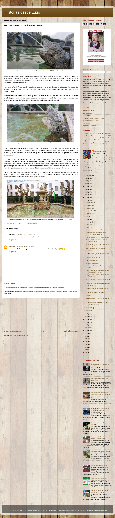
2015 (86, 319)
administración (102, 136)
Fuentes (88, 295)
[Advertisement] (40, 314)
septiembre (90, 211)
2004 (86, 341)
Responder (12, 240)
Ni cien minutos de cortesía (99, 465)
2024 (86, 184)
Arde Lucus (86, 136)
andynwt (85, 510)
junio (88, 219)
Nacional (108, 138)
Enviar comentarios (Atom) (21, 335)
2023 (86, 186)
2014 (86, 322)
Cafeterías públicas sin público (95, 292)
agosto (88, 213)
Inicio (43, 331)
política (98, 134)
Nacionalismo (95, 144)
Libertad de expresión (93, 257)
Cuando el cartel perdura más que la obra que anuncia (97, 303)
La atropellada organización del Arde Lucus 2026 (101, 452)
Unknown (12, 246)
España (100, 140)
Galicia (102, 138)
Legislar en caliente (92, 260)
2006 (86, 336)
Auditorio (85, 142)
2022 (86, 189)
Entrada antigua (71, 331)
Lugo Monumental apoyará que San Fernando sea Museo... (97, 271)
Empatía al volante (92, 263)
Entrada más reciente (13, 331)
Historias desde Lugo (22, 12)
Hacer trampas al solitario (99, 478)
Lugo (85, 133)
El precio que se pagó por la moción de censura (100, 365)
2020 (86, 195)
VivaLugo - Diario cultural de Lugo (93, 118)
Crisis (109, 136)
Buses (108, 143)
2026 (86, 178)
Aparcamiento (96, 142)
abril (87, 224)
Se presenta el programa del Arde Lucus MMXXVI (100, 409)
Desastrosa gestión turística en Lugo (97, 230)
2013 (86, 325)
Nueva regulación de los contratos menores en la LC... (96, 240)
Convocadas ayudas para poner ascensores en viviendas (96, 233)
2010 (86, 333)
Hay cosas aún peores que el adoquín (98, 237)
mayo (88, 222)
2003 (86, 344)
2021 (86, 192)
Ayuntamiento (87, 138)
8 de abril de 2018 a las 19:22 (25, 246)
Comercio (96, 138)
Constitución (86, 144)
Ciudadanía (103, 144)
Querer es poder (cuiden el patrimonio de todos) (99, 491)
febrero (88, 308)
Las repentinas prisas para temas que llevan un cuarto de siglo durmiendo (100, 394)
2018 (86, 200)
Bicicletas (108, 142)
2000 (86, 352)
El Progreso (86, 123)
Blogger (104, 510)
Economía (94, 136)
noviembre (89, 205)
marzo (88, 227)
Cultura (91, 134)
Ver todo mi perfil (88, 170)
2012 (86, 328)
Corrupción (107, 140)
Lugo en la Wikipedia (89, 125)
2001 (86, 350)
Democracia (106, 134)
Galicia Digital (87, 115)
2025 (86, 181)
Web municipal (87, 113)
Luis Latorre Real (100, 151)
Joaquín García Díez (90, 140)
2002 (86, 347)
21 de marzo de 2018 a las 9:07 (25, 234)
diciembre (89, 202)
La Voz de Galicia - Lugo (90, 120)
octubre (89, 208)
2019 (86, 197)
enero (88, 310)
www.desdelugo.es (88, 110)
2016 (86, 316)
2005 (86, 339)
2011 (86, 330)
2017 (86, 314)
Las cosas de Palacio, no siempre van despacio (99, 437)
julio (87, 216)
